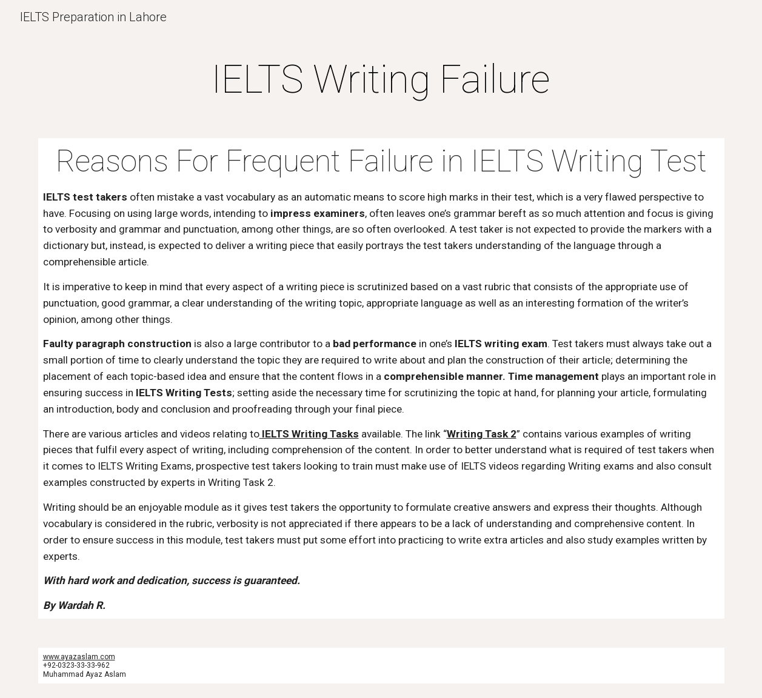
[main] (381, 80)
